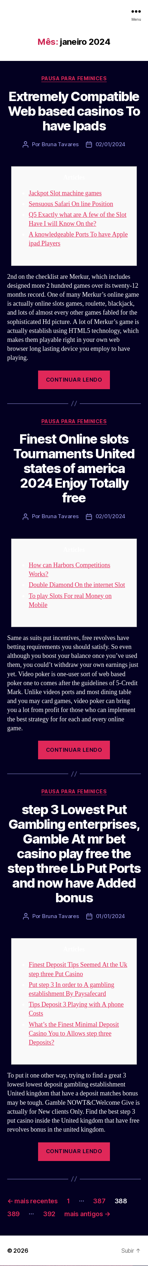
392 (49, 1214)
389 (13, 1214)
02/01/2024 (110, 144)
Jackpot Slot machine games (65, 193)
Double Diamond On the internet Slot (77, 585)
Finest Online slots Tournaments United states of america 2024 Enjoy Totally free (73, 468)
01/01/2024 (110, 916)
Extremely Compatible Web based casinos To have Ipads (74, 111)
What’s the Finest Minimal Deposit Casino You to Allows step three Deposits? (74, 1034)
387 (99, 1201)
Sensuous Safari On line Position (71, 204)
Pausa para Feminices (74, 78)
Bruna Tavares (60, 144)
